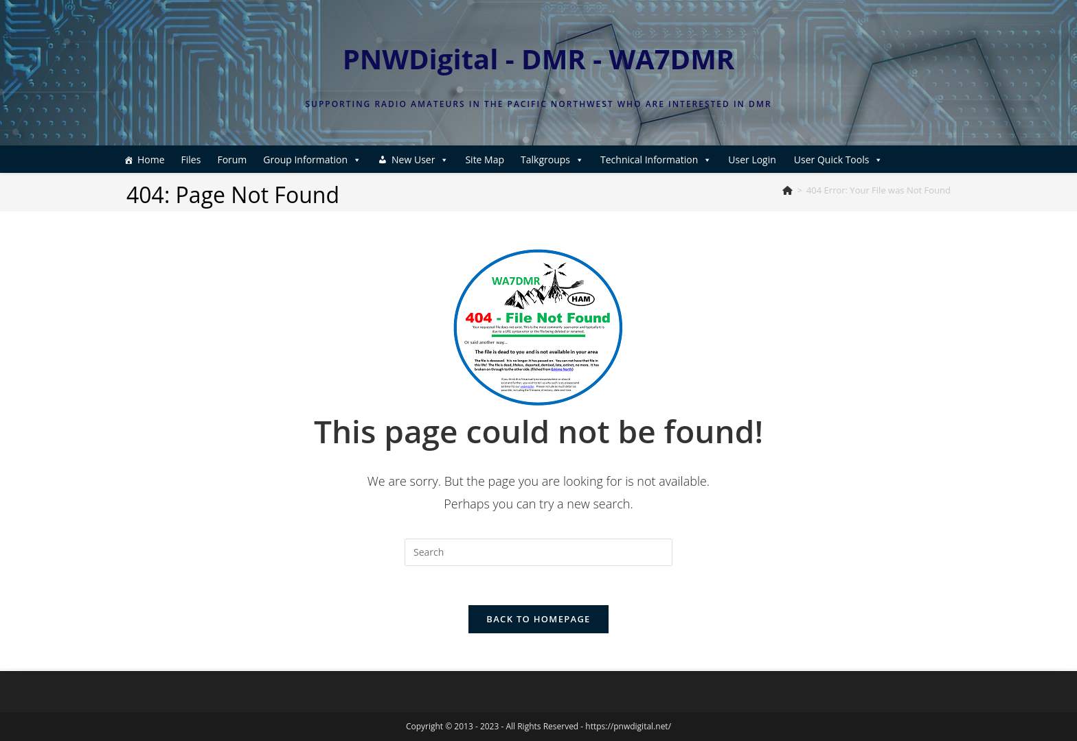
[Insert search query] (538, 552)
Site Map (484, 159)
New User (420, 159)
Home (151, 159)
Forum (232, 159)
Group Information (312, 159)
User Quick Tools (838, 159)
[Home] (787, 190)
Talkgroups (552, 159)
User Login (752, 159)
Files (191, 159)
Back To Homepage (538, 621)
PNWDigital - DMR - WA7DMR (539, 59)
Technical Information (656, 159)
